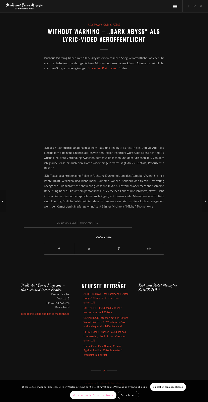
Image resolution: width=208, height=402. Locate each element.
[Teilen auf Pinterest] (119, 248)
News (116, 24)
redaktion (91, 222)
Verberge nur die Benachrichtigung (93, 395)
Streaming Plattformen (103, 68)
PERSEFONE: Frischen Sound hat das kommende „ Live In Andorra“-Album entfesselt (105, 336)
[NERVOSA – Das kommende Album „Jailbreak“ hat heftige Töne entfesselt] (3, 201)
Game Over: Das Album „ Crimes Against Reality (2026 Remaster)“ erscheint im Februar (103, 350)
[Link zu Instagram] (195, 6)
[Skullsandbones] (24, 6)
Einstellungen (128, 395)
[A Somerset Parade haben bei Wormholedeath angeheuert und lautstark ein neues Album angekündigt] (205, 201)
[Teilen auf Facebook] (59, 248)
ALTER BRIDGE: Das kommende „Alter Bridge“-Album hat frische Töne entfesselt (106, 298)
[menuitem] (175, 6)
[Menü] (175, 6)
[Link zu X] (201, 6)
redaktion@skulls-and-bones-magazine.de (45, 313)
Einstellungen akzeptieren (168, 386)
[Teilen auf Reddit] (149, 248)
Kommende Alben (99, 24)
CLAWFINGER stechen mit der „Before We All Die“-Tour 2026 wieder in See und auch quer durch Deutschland (106, 322)
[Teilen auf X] (89, 248)
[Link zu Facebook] (189, 6)
